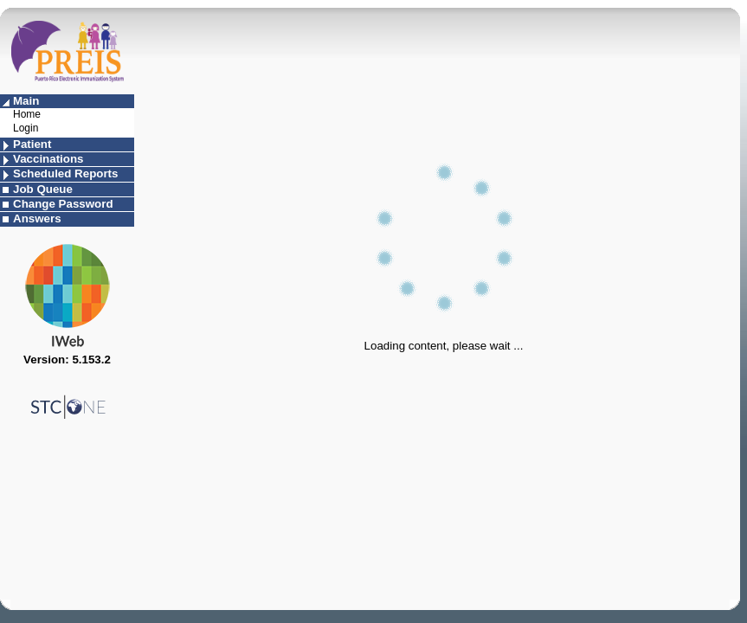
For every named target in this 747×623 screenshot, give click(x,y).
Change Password (63, 203)
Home (27, 114)
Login (25, 128)
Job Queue (43, 189)
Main (26, 100)
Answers (37, 218)
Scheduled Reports (65, 173)
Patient (32, 144)
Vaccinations (48, 158)
